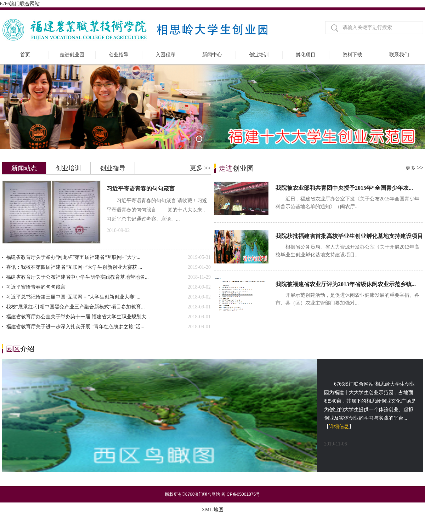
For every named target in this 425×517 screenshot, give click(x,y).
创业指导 (119, 54)
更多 (200, 167)
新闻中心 (212, 54)
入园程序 (165, 54)
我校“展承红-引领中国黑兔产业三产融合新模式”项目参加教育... (108, 307)
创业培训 (259, 54)
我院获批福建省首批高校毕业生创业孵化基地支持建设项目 (349, 236)
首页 (25, 54)
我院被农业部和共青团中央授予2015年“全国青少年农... (344, 188)
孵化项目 (306, 54)
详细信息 (339, 426)
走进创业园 (72, 54)
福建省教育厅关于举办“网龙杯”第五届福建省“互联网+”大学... (108, 257)
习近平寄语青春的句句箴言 (141, 189)
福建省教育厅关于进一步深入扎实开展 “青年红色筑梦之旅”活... (108, 327)
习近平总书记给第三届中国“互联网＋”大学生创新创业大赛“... (108, 297)
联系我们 (399, 54)
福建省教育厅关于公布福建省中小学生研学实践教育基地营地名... (108, 277)
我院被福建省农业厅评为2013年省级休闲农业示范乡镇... (346, 284)
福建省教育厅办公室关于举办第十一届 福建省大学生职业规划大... (108, 317)
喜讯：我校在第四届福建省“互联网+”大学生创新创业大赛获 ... (108, 267)
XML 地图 (212, 509)
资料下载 (352, 54)
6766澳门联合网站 (20, 3)
